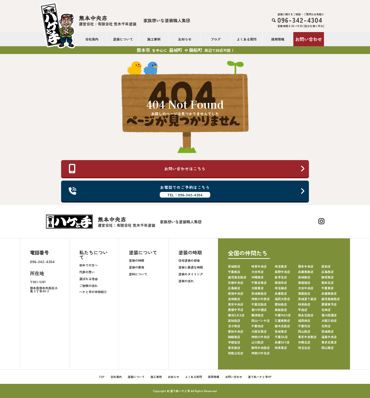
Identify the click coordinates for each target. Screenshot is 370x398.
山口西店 (257, 342)
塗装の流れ (186, 281)
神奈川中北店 (260, 353)
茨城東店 (281, 331)
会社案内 (91, 39)
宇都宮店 (234, 342)
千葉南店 (234, 271)
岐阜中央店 (259, 266)
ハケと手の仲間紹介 (93, 292)
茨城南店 (327, 331)
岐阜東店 (281, 347)
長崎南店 (304, 277)
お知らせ (184, 39)
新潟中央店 (235, 293)
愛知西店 (281, 304)
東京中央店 (235, 304)
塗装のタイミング (190, 274)
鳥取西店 (281, 309)
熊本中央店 (305, 266)
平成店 (302, 309)
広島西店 (327, 271)
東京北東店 (329, 342)
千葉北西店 (259, 304)
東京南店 (234, 347)
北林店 (326, 309)
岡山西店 (304, 331)
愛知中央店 (235, 331)
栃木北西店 (282, 326)
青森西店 (304, 293)
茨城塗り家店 (307, 299)
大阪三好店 (329, 320)
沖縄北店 (304, 342)
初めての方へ (88, 265)
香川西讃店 (329, 315)
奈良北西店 (305, 315)
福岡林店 (304, 320)
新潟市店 (281, 282)
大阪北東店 (259, 331)
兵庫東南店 (305, 271)
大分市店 (257, 271)
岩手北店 (281, 277)
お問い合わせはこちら (187, 168)
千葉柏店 (257, 326)
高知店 (326, 266)
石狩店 (326, 326)
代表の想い (87, 272)
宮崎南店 (234, 299)
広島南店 (234, 288)
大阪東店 (257, 288)
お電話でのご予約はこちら (187, 191)
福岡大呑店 (282, 299)
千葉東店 (327, 288)
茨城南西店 (259, 293)
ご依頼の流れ (88, 285)
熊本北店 (327, 282)
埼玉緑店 (281, 288)
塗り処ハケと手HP (260, 377)
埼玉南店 (281, 266)
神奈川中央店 (260, 337)
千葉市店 (304, 326)
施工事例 (153, 39)
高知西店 (234, 320)
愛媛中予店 (235, 309)
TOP (102, 377)
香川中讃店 (259, 309)
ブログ (216, 39)
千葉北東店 (259, 282)
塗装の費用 (136, 267)
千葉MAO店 (283, 315)
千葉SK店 (281, 337)
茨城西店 (234, 266)
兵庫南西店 (329, 293)
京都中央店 (235, 282)
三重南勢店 (282, 320)
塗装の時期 (136, 260)
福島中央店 (329, 337)
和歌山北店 (235, 353)
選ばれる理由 (88, 279)
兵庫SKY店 (282, 342)
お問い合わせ (308, 39)
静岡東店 (327, 277)
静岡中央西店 (260, 347)
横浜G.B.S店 (236, 315)
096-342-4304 (42, 261)
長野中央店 (282, 271)
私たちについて (93, 255)
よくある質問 (246, 39)
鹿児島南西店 (330, 299)
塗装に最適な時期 (190, 267)
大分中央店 (305, 288)
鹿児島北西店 (237, 277)
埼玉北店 (304, 347)
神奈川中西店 (260, 299)
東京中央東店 (307, 337)
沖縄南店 (257, 277)
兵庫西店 (281, 293)
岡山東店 (327, 347)
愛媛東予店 (329, 304)
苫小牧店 (234, 326)
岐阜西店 (304, 304)
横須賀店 (257, 315)
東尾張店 (304, 282)
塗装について (123, 39)
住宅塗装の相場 (189, 260)
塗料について (138, 274)
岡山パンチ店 (260, 320)
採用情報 (277, 39)
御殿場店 (234, 337)
